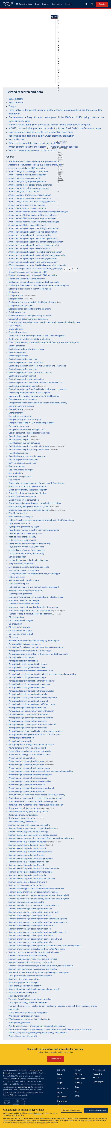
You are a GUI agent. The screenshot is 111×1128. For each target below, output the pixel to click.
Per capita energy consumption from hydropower (31, 711)
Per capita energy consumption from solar (27, 721)
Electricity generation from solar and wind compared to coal (35, 383)
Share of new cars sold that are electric (26, 902)
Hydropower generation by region (23, 527)
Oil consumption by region (20, 620)
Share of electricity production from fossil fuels (30, 852)
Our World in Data (8, 4)
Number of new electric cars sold (23, 604)
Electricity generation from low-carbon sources (30, 372)
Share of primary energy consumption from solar (30, 935)
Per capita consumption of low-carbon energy (29, 651)
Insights (45, 4)
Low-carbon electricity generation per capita (28, 567)
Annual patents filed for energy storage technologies (32, 218)
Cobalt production (16, 312)
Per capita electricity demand (21, 657)
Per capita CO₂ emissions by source (24, 644)
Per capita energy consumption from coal (27, 708)
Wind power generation (19, 1023)
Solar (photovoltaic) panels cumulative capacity (30, 976)
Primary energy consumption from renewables (29, 781)
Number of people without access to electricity (30, 610)
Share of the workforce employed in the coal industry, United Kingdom (40, 966)
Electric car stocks (16, 346)
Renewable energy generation (21, 818)
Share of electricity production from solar (27, 875)
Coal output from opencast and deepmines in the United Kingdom (38, 285)
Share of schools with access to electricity (27, 956)
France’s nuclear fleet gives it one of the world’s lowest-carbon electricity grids (49, 125)
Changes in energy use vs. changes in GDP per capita (32, 275)
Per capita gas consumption (21, 738)
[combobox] (86, 4)
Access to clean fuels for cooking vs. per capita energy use (35, 165)
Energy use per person (18, 426)
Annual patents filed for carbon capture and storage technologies (38, 212)
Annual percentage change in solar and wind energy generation (37, 255)
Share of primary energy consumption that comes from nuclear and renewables (44, 946)
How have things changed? (20, 517)
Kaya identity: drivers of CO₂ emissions (26, 547)
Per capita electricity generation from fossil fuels (30, 671)
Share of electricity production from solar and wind (32, 879)
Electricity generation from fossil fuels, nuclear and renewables (37, 366)
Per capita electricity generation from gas (27, 677)
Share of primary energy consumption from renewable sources (37, 932)
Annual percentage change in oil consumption (29, 248)
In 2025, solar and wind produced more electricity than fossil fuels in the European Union (54, 128)
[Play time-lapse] (7, 73)
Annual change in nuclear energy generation (28, 188)
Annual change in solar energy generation (27, 205)
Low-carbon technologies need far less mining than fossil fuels (40, 132)
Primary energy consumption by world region (29, 768)
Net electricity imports (18, 584)
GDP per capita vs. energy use (22, 463)
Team (77, 1087)
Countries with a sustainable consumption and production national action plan (44, 322)
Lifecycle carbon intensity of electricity (26, 554)
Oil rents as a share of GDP (20, 634)
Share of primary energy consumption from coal (30, 909)
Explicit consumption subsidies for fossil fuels (29, 433)
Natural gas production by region (23, 580)
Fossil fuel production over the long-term (27, 456)
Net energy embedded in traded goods (25, 590)
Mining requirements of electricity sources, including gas (34, 574)
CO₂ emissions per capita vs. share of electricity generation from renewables (43, 269)
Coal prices (13, 292)
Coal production (15, 295)
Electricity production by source (23, 386)
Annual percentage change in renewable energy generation (35, 252)
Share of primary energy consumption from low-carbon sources (37, 922)
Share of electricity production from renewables (30, 872)
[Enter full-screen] (104, 81)
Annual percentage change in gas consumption (29, 235)
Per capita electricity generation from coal (27, 667)
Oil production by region (19, 627)
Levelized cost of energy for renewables (26, 550)
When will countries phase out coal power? (28, 1013)
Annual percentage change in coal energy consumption (33, 228)
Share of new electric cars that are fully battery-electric (33, 905)
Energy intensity (15, 409)
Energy (12, 106)
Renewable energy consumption (23, 815)
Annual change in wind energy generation (27, 208)
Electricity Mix (15, 102)
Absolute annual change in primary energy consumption (33, 161)
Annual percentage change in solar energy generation (32, 259)
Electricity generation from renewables (26, 379)
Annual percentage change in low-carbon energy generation (35, 242)
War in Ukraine (16, 139)
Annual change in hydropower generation (27, 182)
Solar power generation (19, 996)
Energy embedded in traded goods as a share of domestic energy (37, 403)
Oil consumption (16, 617)
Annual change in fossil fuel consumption (27, 175)
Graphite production (17, 513)
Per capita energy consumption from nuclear (28, 714)
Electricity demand (17, 352)
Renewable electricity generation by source (28, 811)
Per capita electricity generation (23, 661)
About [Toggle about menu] (68, 4)
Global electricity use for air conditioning (27, 493)
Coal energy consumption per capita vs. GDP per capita (33, 282)
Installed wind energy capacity (22, 540)
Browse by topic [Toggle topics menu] (24, 4)
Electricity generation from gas (22, 369)
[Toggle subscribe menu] (92, 4)
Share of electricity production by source (27, 842)
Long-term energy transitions (21, 563)
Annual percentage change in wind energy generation (32, 262)
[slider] (19, 72)
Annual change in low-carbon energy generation (30, 185)
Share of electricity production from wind (27, 882)
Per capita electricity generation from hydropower (31, 681)
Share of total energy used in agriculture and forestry (32, 969)
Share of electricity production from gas (26, 855)
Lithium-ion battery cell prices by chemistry (28, 560)
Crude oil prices (15, 326)
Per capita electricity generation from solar (28, 694)
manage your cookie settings (47, 1123)
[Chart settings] (100, 23)
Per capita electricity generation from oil (26, 687)
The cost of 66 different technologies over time (29, 999)
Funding (78, 1083)
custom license (24, 1087)
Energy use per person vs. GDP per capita (27, 430)
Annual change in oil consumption (24, 192)
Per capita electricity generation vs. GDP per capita (31, 704)
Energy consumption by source (22, 399)
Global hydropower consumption (23, 500)
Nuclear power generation (20, 594)
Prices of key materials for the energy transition (30, 751)
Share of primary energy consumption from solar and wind (35, 939)
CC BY (26, 82)
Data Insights (98, 1082)
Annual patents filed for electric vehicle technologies (32, 215)
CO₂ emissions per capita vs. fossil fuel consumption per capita (37, 265)
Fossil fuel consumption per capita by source (28, 446)
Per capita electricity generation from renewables (31, 691)
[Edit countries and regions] (82, 23)
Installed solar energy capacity (22, 537)
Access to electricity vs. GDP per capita (26, 168)
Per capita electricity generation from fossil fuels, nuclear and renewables (42, 674)
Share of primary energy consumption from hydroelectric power (37, 919)
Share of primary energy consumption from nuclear (31, 925)
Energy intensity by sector (20, 416)
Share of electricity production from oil (26, 865)
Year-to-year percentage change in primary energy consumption (37, 1033)
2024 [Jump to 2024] (103, 72)
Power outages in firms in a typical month (27, 748)
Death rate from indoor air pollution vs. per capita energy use (36, 336)
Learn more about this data (82, 77)
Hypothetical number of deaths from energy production (33, 530)
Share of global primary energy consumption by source (33, 892)
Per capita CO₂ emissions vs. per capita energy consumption (35, 647)
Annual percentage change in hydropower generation (32, 239)
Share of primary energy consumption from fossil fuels (33, 912)
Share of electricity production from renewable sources (33, 868)
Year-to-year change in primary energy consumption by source (36, 1026)
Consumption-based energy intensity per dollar (29, 316)
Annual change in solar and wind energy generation (31, 202)
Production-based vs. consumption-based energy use (32, 801)
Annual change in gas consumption (24, 178)
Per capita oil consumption (20, 741)
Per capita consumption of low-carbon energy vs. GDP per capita (38, 654)
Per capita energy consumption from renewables (30, 718)
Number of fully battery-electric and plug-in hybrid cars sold (35, 597)
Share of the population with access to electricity (31, 962)
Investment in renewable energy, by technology (29, 543)
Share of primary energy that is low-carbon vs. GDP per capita (36, 949)
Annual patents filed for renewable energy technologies (33, 222)
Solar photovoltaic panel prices (22, 992)
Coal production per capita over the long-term (29, 309)
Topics (59, 1074)
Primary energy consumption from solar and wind (31, 788)
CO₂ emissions (15, 99)
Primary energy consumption (21, 758)
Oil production (15, 624)
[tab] (10, 23)
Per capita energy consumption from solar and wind (32, 724)
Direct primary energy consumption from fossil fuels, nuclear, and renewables (43, 342)
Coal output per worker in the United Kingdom (29, 289)
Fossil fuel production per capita (23, 460)
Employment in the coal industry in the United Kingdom (33, 396)
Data (37, 4)
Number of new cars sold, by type (23, 600)
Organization (80, 1078)
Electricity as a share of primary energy (26, 349)
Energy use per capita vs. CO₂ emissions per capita (31, 423)
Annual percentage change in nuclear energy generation (33, 245)
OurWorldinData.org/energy (14, 82)
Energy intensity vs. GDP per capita (24, 419)
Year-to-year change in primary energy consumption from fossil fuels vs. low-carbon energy (50, 1029)
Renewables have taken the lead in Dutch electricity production (41, 136)
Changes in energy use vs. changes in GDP (27, 272)
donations (37, 1113)
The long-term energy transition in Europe (27, 1003)
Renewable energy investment (22, 822)
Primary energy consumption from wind (26, 791)
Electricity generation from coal (22, 359)
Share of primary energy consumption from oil (29, 929)
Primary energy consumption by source (26, 761)
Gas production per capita (20, 476)
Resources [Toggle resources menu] (57, 4)
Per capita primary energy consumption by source (31, 744)
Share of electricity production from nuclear (28, 862)
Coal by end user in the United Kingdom (26, 279)
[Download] (93, 81)
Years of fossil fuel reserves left (22, 1036)
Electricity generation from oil (22, 376)
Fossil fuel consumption (19, 436)
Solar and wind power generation (23, 979)
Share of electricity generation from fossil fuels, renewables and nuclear (41, 838)
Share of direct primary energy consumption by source (33, 828)
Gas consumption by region (21, 470)
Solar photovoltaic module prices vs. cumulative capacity (34, 989)
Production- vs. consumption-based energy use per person (35, 798)
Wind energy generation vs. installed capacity (29, 1019)
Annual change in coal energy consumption (28, 171)
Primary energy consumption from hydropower (30, 775)
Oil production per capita (20, 631)
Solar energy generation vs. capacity (24, 986)
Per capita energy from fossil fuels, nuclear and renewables (35, 731)
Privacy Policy (29, 1123)
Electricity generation (18, 356)
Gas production (15, 473)
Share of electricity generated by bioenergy (28, 832)
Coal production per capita (20, 306)
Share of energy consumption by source (26, 885)
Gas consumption (16, 466)
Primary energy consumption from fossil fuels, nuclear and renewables (40, 771)
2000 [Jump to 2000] (13, 72)
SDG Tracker (62, 1097)
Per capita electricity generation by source (27, 664)
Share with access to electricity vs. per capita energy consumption (38, 972)
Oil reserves (13, 637)
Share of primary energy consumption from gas (29, 915)
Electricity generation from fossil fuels (25, 363)
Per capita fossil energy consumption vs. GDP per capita (34, 734)
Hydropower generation (19, 523)
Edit (83, 23)
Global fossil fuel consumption (22, 496)
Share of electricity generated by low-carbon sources (32, 835)
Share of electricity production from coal (27, 848)
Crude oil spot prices (17, 332)
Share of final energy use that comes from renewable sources (36, 889)
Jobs (77, 1092)
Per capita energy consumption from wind (27, 728)
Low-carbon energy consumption (23, 570)
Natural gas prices (16, 577)
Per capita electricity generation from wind (28, 701)
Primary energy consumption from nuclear (27, 778)
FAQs (12, 1095)
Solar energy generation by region (23, 982)
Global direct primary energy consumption (27, 490)
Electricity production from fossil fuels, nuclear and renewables (37, 389)
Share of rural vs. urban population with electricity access (34, 952)
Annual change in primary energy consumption (29, 195)
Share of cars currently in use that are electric (29, 825)
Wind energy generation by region (24, 1016)
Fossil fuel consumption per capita (24, 443)
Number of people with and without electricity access (33, 607)
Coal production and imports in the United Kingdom (32, 302)
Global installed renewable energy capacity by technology (34, 503)
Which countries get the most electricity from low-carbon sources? (43, 147)
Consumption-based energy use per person (28, 319)
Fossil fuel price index (18, 453)
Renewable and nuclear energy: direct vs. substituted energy (35, 805)
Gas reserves (14, 480)
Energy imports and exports (21, 406)
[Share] (99, 81)
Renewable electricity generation (23, 808)
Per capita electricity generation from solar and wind (32, 698)
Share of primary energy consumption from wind (30, 942)
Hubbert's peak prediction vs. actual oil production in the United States (41, 520)
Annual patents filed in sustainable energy (27, 225)
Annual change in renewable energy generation (29, 198)
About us (79, 1074)
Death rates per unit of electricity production (29, 339)
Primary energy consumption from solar (26, 785)
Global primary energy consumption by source (29, 507)
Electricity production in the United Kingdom (29, 393)
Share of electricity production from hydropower (30, 858)
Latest (59, 1092)
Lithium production (17, 557)
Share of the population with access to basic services (32, 959)
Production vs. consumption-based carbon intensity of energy (36, 795)
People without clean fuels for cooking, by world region (33, 641)
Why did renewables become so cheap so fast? (32, 150)
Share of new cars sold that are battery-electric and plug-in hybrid (38, 895)
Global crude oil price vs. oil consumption (27, 487)
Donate (102, 4)
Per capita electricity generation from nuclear (29, 684)
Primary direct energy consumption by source (29, 755)
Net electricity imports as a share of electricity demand (33, 587)
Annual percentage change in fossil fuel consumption (32, 232)
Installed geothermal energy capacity (25, 533)
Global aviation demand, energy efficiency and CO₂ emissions (36, 483)
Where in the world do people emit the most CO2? (34, 143)
